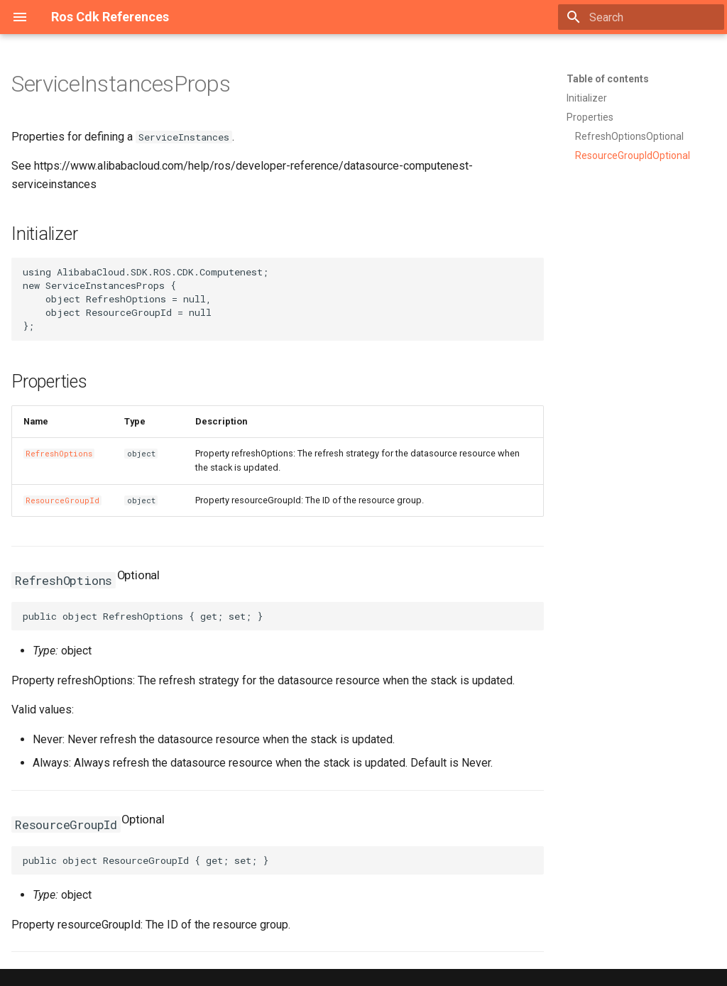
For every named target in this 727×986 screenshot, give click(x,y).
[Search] (641, 17)
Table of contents (608, 78)
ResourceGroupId (62, 500)
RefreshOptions (59, 454)
